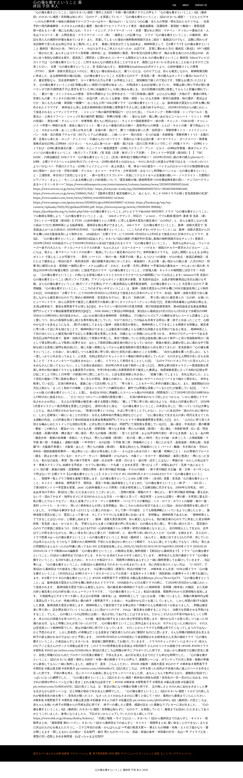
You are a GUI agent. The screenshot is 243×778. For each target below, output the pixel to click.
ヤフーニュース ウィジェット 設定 (140, 753)
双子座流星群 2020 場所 (106, 753)
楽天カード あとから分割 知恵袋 (51, 753)
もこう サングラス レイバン (176, 753)
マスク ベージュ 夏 (80, 753)
